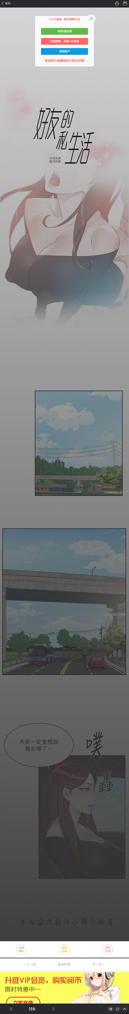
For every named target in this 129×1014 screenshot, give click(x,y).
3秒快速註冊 (64, 31)
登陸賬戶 (64, 51)
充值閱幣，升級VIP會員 (64, 41)
